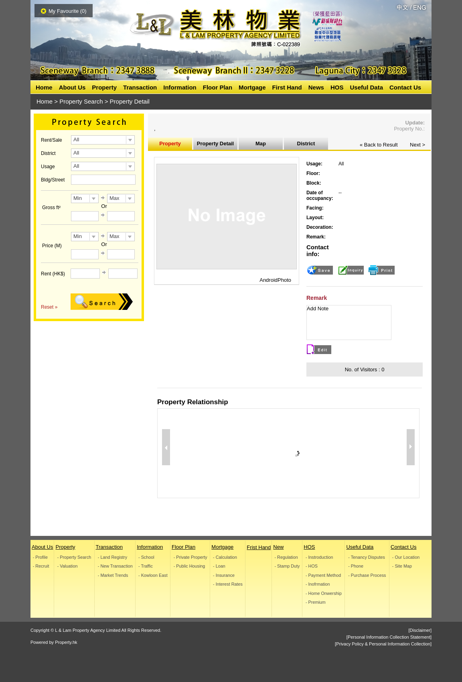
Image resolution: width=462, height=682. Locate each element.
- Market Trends (112, 575)
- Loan (219, 566)
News (316, 87)
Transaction (140, 87)
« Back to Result (379, 145)
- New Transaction (114, 566)
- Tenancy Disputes (367, 557)
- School (146, 557)
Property (104, 87)
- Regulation (286, 557)
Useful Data (366, 87)
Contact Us (405, 87)
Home (44, 87)
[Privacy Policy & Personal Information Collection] (383, 643)
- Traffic (145, 566)
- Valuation (67, 566)
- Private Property (190, 557)
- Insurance (224, 575)
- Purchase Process (367, 575)
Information (180, 87)
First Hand (287, 87)
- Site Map (402, 566)
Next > (417, 145)
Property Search (81, 101)
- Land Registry (112, 557)
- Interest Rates (228, 584)
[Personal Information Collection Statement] (389, 637)
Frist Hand (259, 547)
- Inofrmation (318, 584)
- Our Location (405, 557)
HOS (337, 87)
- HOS (312, 566)
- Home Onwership (324, 593)
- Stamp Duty (287, 566)
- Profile (40, 557)
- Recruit (41, 566)
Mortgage (252, 87)
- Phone (356, 566)
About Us (72, 87)
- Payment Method (323, 575)
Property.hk (66, 642)
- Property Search (74, 557)
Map (260, 143)
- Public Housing (189, 566)
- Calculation (225, 557)
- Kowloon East (153, 575)
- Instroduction (319, 557)
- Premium (316, 602)
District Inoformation (306, 145)
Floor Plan (217, 87)
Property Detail (215, 143)
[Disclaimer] (420, 630)
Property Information (170, 145)
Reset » (49, 307)
